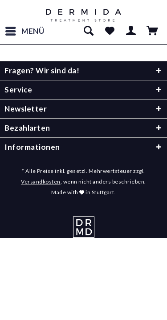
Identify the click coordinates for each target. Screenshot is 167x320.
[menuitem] (24, 31)
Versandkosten (41, 181)
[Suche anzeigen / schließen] (88, 31)
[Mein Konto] (131, 31)
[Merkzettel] (109, 31)
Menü (25, 30)
